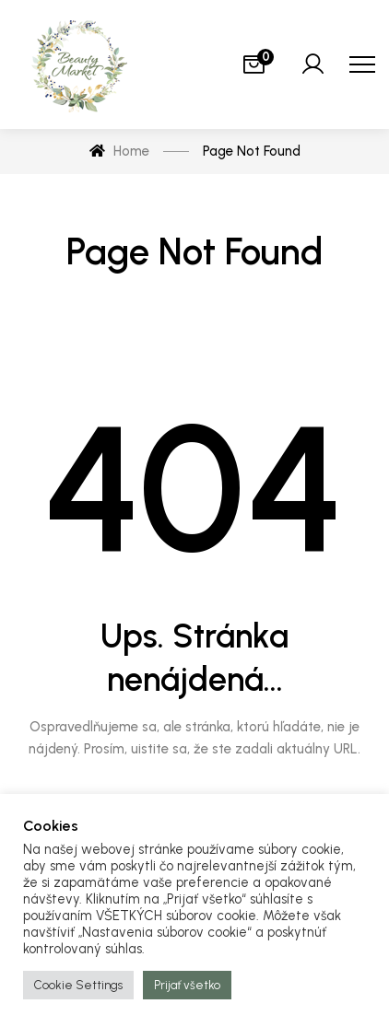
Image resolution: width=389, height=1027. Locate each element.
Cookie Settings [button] (78, 985)
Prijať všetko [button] (187, 985)
